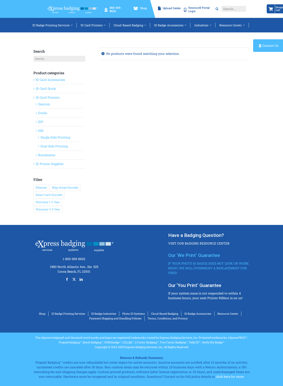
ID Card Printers (48, 97)
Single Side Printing (55, 137)
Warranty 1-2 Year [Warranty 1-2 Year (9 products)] (48, 202)
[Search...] (233, 9)
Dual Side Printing (54, 146)
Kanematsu (46, 155)
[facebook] (67, 279)
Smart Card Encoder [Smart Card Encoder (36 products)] (49, 195)
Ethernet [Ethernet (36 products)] (41, 187)
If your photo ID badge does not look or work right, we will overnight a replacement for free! (208, 268)
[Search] (217, 9)
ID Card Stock (46, 88)
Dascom (44, 104)
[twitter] (74, 279)
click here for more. (230, 376)
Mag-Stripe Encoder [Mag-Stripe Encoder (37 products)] (65, 187)
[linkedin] (81, 279)
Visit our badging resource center (199, 243)
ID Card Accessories (50, 80)
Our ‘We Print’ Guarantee (194, 255)
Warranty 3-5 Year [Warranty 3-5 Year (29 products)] (48, 209)
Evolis (42, 113)
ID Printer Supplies (49, 164)
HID (41, 130)
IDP (40, 122)
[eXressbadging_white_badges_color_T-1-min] (72, 5)
